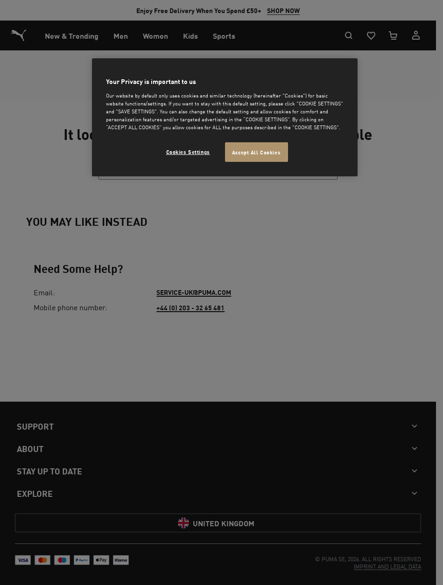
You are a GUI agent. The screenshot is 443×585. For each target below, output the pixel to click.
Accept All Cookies (256, 152)
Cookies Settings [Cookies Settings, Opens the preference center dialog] (188, 151)
